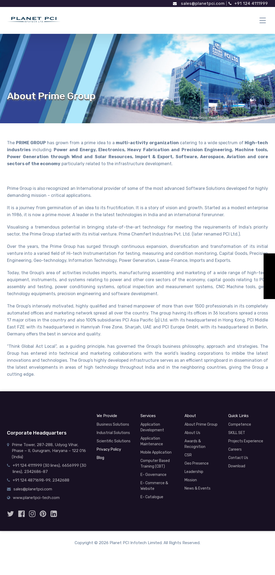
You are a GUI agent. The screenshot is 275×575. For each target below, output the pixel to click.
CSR (188, 455)
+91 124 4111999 (248, 3)
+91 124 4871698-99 (31, 480)
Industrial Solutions (113, 433)
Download (236, 466)
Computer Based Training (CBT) (155, 463)
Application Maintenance (151, 441)
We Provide (107, 415)
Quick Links (238, 415)
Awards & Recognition (194, 444)
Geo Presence (196, 463)
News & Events (197, 488)
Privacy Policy (109, 449)
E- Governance (153, 474)
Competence (239, 424)
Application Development (152, 427)
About (190, 415)
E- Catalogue (151, 497)
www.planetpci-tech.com (36, 497)
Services (148, 415)
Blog (100, 457)
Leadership (193, 471)
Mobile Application (156, 452)
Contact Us (238, 457)
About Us (192, 433)
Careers (235, 449)
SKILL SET (236, 433)
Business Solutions (113, 424)
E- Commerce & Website (154, 486)
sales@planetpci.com (199, 3)
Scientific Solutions (114, 441)
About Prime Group (201, 424)
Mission (190, 480)
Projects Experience (245, 441)
